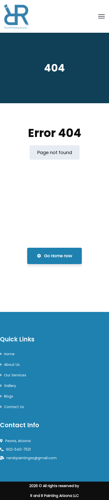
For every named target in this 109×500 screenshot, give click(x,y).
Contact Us (14, 406)
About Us (12, 364)
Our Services (15, 375)
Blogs (8, 396)
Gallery (10, 385)
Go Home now (54, 256)
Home (9, 353)
